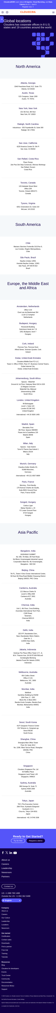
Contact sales (6, 940)
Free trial (5, 950)
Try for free (18, 841)
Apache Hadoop (5, 1002)
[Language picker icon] (7, 12)
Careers (5, 864)
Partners (6, 876)
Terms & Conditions (24, 996)
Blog (3, 965)
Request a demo (35, 841)
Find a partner (7, 946)
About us (6, 860)
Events (4, 972)
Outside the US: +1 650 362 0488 (16, 896)
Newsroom (7, 872)
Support (4, 989)
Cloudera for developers (10, 968)
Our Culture (6, 918)
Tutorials (5, 957)
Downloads (6, 943)
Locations (5, 925)
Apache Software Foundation (45, 1002)
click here (17, 1006)
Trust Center (6, 975)
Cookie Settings (20, 999)
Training (4, 953)
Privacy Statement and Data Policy (38, 996)
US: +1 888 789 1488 (11, 893)
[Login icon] (3, 12)
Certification (6, 936)
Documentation (7, 982)
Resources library (8, 986)
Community (6, 979)
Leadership (7, 868)
